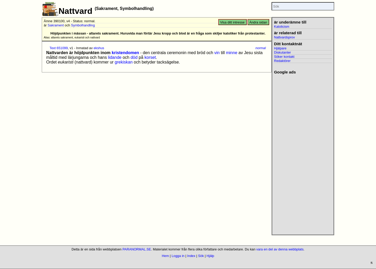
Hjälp (210, 256)
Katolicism (281, 26)
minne (231, 52)
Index (191, 256)
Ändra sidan (258, 22)
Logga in (178, 256)
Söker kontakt (284, 57)
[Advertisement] (303, 153)
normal (260, 48)
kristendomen (125, 52)
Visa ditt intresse (232, 22)
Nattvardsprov (284, 37)
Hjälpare (280, 48)
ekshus (98, 48)
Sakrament (56, 25)
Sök (201, 256)
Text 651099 (59, 48)
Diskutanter (282, 52)
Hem (165, 256)
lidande (115, 57)
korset (150, 57)
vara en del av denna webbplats (280, 249)
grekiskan (123, 62)
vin (217, 52)
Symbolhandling (83, 25)
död (134, 57)
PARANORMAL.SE (136, 249)
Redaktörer (282, 61)
